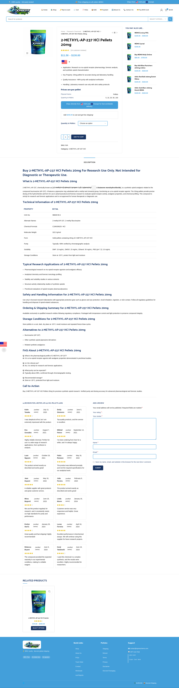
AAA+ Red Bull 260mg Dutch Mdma (145, 78)
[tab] (89, 161)
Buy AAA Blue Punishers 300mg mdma (143, 66)
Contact (77, 666)
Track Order (79, 662)
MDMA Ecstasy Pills (142, 33)
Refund (105, 653)
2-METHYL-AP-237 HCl (91, 31)
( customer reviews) (78, 50)
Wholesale (78, 671)
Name (95, 443)
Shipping (105, 649)
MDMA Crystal (140, 44)
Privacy (105, 662)
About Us (78, 653)
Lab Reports (79, 675)
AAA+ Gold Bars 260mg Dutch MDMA (143, 89)
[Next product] (117, 33)
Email (95, 452)
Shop (77, 649)
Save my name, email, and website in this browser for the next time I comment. (123, 462)
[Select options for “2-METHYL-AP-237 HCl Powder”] (38, 628)
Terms (105, 657)
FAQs (77, 657)
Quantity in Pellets (68, 123)
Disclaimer (106, 666)
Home (63, 31)
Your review (97, 416)
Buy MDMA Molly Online (143, 54)
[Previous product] (112, 33)
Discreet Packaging (109, 671)
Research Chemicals (74, 31)
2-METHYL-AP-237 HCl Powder (38, 617)
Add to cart (79, 137)
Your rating (97, 412)
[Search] (89, 19)
